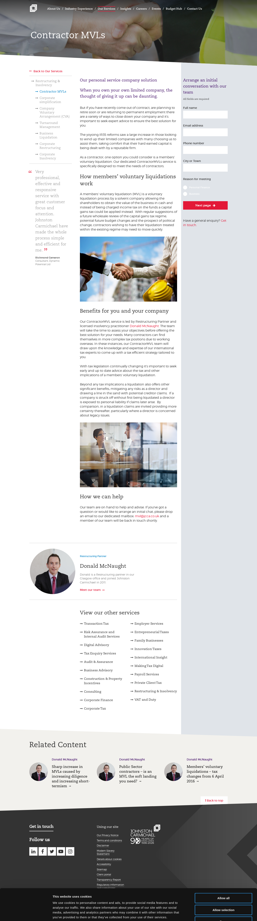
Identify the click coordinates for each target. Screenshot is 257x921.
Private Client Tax (148, 683)
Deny (223, 895)
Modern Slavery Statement (105, 852)
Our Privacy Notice (107, 835)
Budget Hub (174, 8)
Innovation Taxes (148, 649)
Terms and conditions (109, 840)
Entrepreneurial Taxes (152, 632)
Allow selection (223, 883)
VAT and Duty (145, 700)
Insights (125, 8)
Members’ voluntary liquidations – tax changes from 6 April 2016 (205, 773)
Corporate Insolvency (48, 156)
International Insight (151, 657)
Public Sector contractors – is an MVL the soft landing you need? (137, 773)
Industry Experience (79, 8)
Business (194, 193)
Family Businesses (149, 640)
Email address (193, 125)
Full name (190, 107)
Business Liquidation (48, 135)
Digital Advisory (96, 645)
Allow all (223, 872)
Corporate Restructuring (50, 146)
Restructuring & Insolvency (48, 83)
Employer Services (149, 623)
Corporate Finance (98, 700)
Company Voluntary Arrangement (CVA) (55, 112)
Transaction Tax (96, 623)
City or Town (192, 161)
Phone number (193, 143)
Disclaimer (103, 845)
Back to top (215, 800)
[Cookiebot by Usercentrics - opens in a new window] (26, 913)
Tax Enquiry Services (100, 653)
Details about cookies (109, 859)
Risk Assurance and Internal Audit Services (102, 634)
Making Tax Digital (149, 666)
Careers (141, 8)
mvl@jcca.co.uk (147, 516)
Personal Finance (199, 187)
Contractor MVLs (53, 91)
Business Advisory (98, 670)
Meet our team (90, 589)
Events (156, 8)
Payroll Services (147, 674)
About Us (53, 8)
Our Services (106, 8)
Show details (210, 913)
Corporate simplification (50, 100)
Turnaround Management (50, 125)
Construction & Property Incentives (103, 681)
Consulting (92, 691)
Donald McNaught (144, 326)
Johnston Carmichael (33, 8)
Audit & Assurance (98, 662)
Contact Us (194, 8)
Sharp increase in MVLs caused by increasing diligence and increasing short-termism (71, 776)
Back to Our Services (48, 71)
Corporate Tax (95, 708)
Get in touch (41, 826)
